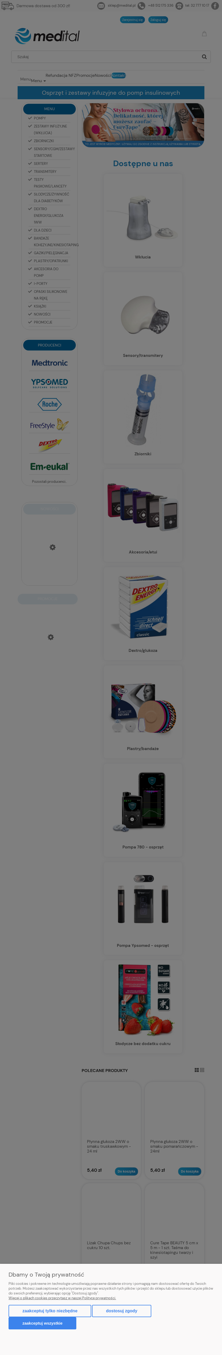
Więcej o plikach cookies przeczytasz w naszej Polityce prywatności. (62, 1298)
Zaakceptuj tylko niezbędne (49, 1311)
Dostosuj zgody (121, 1311)
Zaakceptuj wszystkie (42, 1323)
